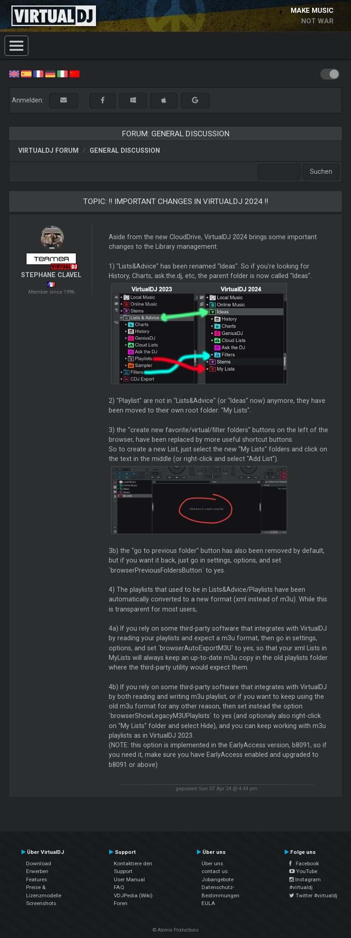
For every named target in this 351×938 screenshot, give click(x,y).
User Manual (129, 879)
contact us (215, 871)
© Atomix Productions (176, 930)
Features (36, 879)
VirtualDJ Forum (48, 150)
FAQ (119, 887)
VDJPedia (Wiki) (133, 895)
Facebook (304, 863)
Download (38, 863)
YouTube (303, 871)
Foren (121, 903)
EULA (208, 903)
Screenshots (41, 903)
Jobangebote (218, 879)
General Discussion (125, 150)
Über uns (212, 863)
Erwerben (37, 871)
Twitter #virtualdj (313, 895)
